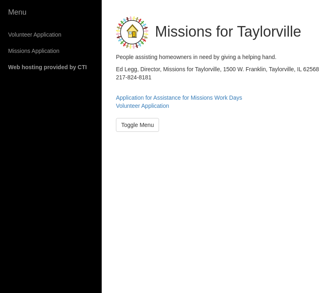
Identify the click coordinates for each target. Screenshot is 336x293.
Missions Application (33, 51)
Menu (17, 12)
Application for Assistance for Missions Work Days (179, 97)
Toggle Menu (137, 125)
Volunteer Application (34, 34)
